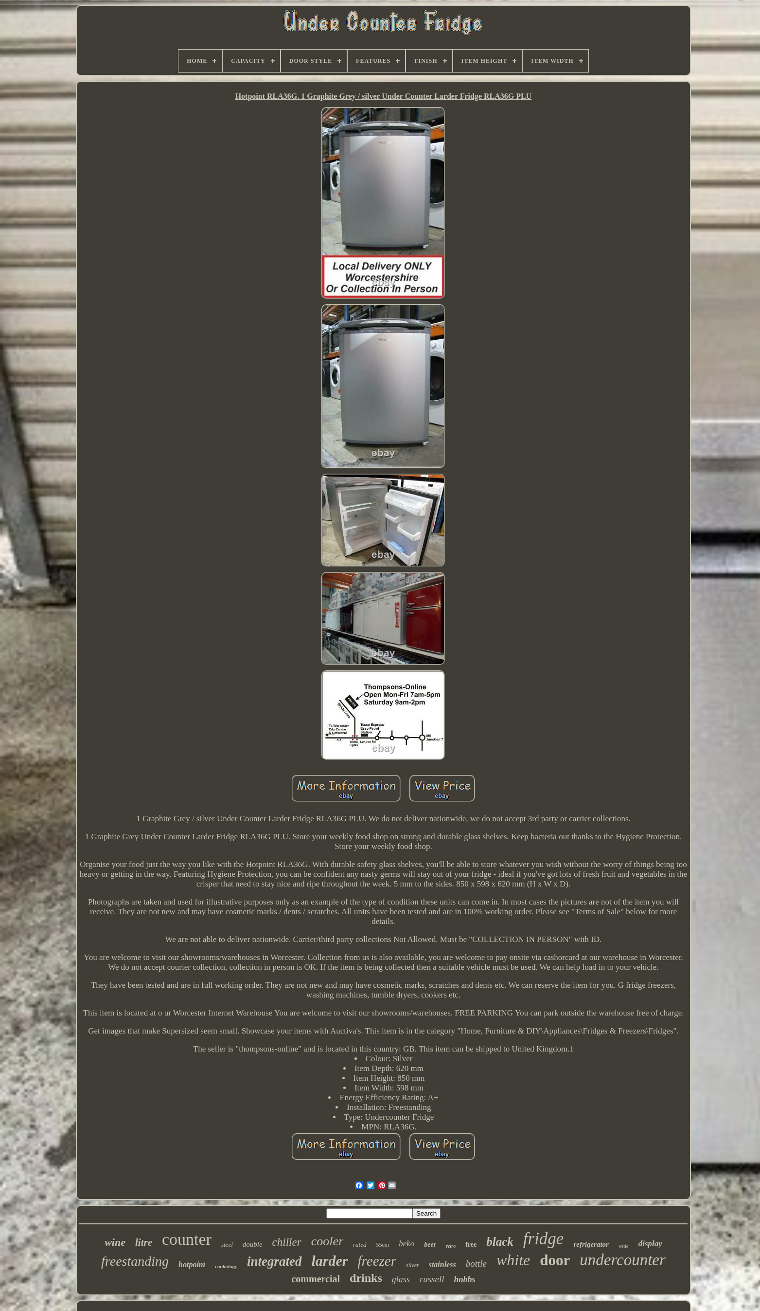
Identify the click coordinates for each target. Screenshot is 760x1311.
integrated (274, 1261)
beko (406, 1243)
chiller (286, 1242)
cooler (327, 1241)
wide (624, 1246)
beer (430, 1244)
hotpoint (191, 1264)
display (650, 1243)
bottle (476, 1263)
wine (115, 1242)
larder (330, 1261)
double (253, 1244)
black (499, 1241)
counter (187, 1239)
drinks (366, 1278)
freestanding (135, 1261)
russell (432, 1279)
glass (401, 1279)
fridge (543, 1238)
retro (451, 1246)
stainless (442, 1264)
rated (359, 1244)
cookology (226, 1266)
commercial (315, 1279)
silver (412, 1265)
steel (227, 1244)
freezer (377, 1261)
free (471, 1244)
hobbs (464, 1279)
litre (143, 1242)
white (513, 1260)
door (555, 1260)
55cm (382, 1244)
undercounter (623, 1260)
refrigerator (591, 1244)
